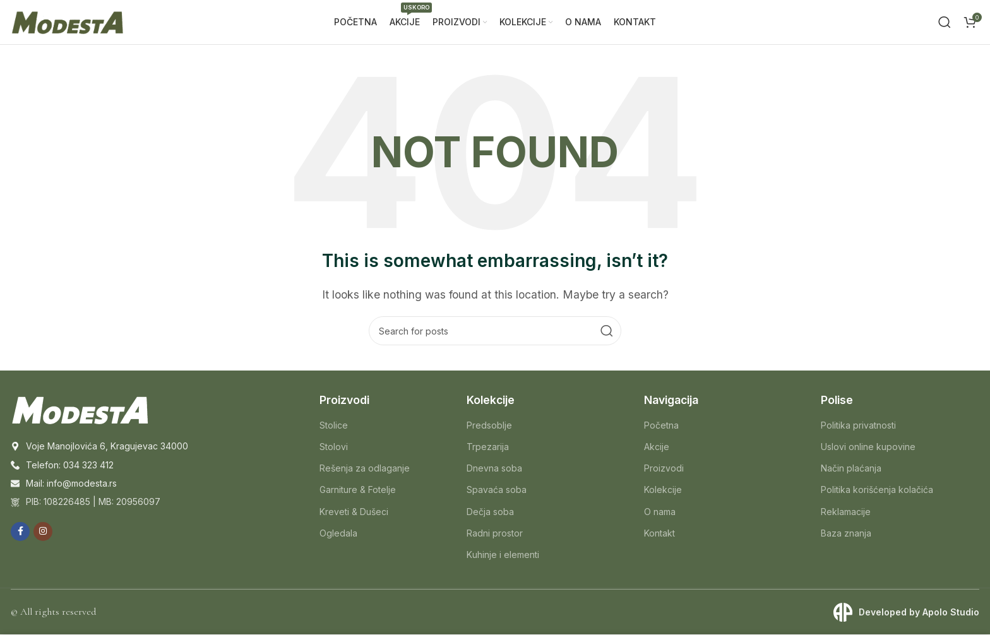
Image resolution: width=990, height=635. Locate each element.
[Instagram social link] (42, 531)
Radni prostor (495, 533)
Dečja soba (490, 511)
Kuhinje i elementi (503, 555)
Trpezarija (488, 447)
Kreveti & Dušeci (353, 511)
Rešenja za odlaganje (364, 468)
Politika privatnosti (858, 425)
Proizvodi (664, 468)
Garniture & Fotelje (357, 490)
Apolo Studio (950, 612)
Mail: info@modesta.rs (71, 483)
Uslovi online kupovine (868, 447)
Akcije (656, 447)
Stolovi (333, 447)
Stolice (333, 425)
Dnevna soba (494, 468)
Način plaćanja (851, 468)
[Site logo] (67, 21)
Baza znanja (846, 533)
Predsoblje (489, 425)
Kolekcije (663, 490)
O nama (660, 511)
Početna (661, 425)
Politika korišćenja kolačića (877, 490)
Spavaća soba (497, 490)
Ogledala (338, 533)
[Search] (944, 22)
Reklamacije (846, 511)
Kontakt (659, 533)
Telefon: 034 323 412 (70, 465)
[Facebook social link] (20, 531)
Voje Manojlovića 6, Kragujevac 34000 (107, 446)
